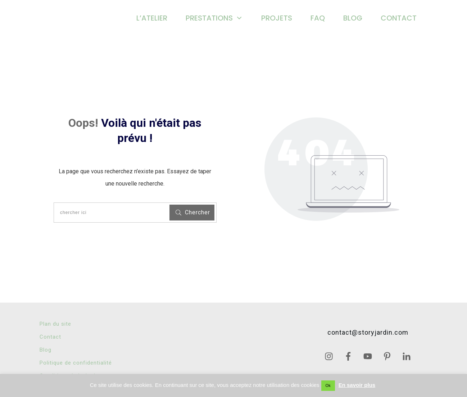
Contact (50, 337)
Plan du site (55, 324)
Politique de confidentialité (76, 363)
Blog (45, 350)
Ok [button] (328, 385)
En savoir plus (357, 385)
